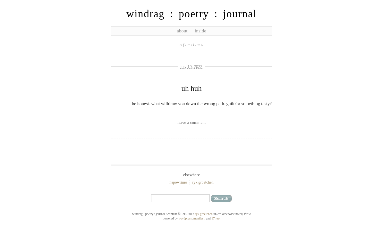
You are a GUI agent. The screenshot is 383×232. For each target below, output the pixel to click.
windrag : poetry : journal (191, 14)
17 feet (215, 218)
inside (200, 30)
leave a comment (191, 122)
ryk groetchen (202, 182)
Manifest (198, 218)
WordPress (185, 218)
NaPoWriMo (178, 182)
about (182, 30)
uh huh (191, 88)
